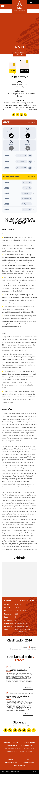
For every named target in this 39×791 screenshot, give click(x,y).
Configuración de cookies (12, 789)
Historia (10, 776)
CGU (28, 776)
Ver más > (31, 122)
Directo (7, 759)
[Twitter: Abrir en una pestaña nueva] (10, 748)
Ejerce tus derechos (19, 782)
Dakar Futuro (29, 765)
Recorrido (16, 759)
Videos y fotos (12, 768)
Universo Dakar (26, 762)
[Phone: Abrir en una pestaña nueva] (34, 748)
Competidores (12, 762)
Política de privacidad (11, 779)
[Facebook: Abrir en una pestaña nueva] (5, 748)
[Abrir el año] (19, 156)
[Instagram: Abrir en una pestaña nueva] (19, 748)
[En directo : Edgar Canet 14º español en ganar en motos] (19, 721)
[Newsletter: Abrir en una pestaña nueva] (29, 748)
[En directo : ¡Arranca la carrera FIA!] (19, 695)
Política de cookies (28, 779)
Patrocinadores (26, 768)
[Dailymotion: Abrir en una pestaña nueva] (15, 748)
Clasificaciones (29, 759)
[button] (32, 2)
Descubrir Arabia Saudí (13, 765)
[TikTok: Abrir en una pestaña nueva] (24, 748)
